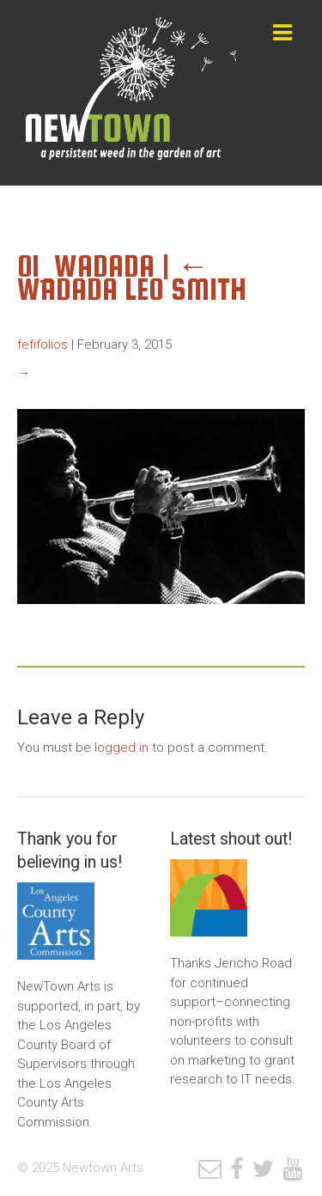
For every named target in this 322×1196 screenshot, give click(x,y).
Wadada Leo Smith (131, 277)
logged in (121, 747)
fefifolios (42, 344)
